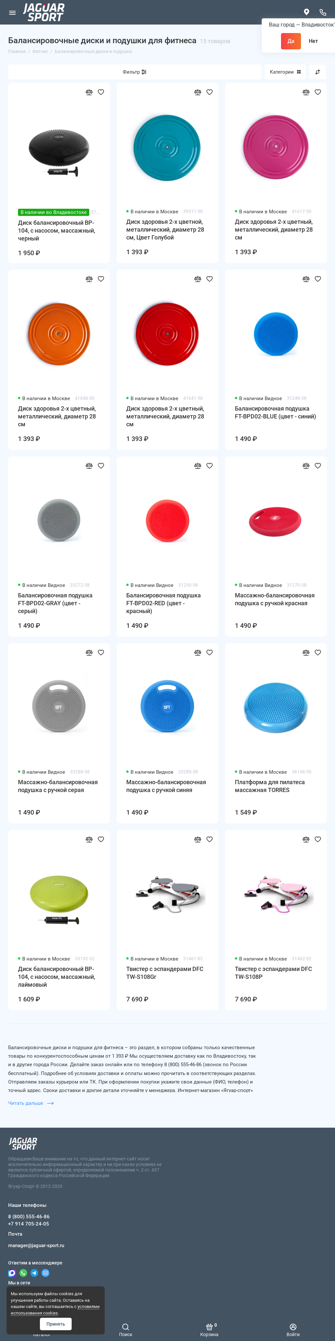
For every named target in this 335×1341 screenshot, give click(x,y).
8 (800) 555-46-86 (29, 1217)
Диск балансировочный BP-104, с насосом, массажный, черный (56, 230)
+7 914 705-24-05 (28, 1224)
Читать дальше (31, 1103)
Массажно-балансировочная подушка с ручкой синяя (166, 786)
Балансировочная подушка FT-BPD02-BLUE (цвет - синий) (275, 412)
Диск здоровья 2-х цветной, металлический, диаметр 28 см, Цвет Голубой (165, 229)
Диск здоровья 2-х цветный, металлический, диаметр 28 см (274, 229)
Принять (55, 1324)
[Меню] (12, 12)
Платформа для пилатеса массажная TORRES (270, 786)
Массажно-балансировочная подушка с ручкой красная (275, 599)
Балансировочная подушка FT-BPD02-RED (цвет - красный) (163, 603)
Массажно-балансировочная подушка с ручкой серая (58, 786)
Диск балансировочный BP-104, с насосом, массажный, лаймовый (56, 976)
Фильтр (131, 72)
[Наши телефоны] (322, 12)
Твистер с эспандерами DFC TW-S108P (273, 972)
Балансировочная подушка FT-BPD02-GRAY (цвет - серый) (55, 603)
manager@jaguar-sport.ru (36, 1245)
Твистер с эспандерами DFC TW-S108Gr (164, 972)
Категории (285, 72)
